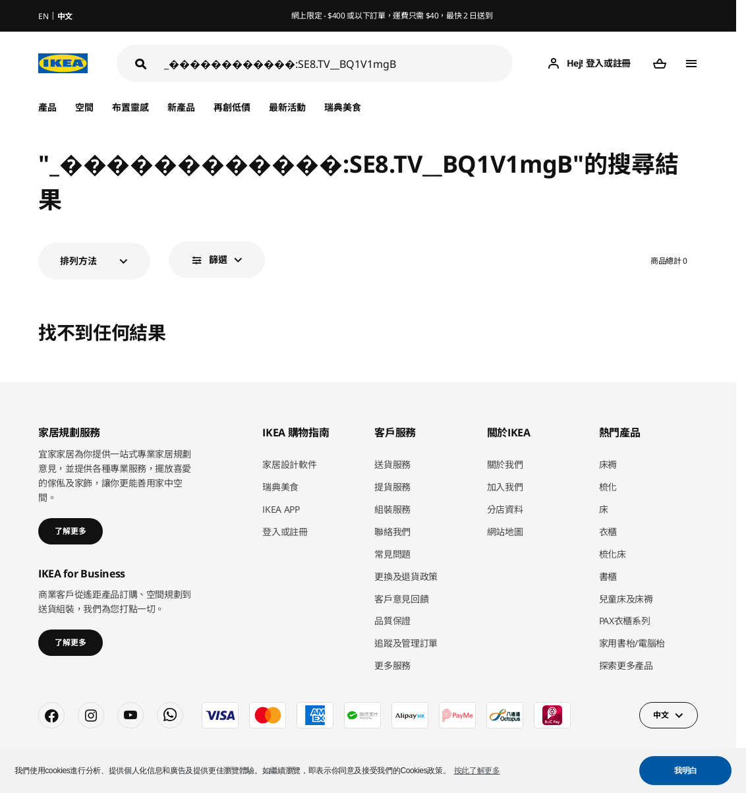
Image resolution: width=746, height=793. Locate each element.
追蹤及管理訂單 (406, 643)
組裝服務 (392, 509)
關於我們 (505, 464)
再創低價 (232, 107)
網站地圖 (505, 531)
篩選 (218, 259)
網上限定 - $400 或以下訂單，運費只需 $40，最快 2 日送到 (392, 15)
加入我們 (505, 487)
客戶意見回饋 (401, 599)
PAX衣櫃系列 (624, 620)
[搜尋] (338, 63)
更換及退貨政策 (406, 576)
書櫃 (608, 576)
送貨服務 (392, 464)
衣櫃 (608, 531)
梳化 (608, 487)
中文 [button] (660, 714)
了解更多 (70, 531)
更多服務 (392, 665)
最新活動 (287, 107)
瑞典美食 (342, 107)
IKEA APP (280, 509)
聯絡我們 (392, 531)
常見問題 (392, 554)
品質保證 (392, 620)
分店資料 (505, 509)
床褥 (608, 464)
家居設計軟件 (289, 464)
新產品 (181, 107)
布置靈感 (130, 107)
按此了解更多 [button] (477, 770)
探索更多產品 (626, 665)
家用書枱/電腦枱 (632, 643)
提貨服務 (392, 487)
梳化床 (612, 554)
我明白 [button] (685, 770)
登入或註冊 (284, 531)
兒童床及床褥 (626, 599)
